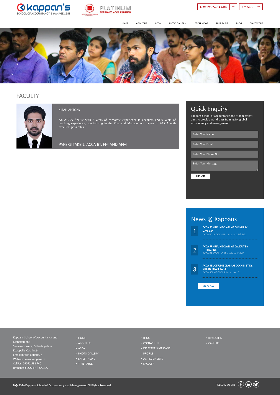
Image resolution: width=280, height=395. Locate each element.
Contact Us (256, 23)
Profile (148, 353)
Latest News (201, 23)
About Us (141, 23)
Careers (213, 343)
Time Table (222, 23)
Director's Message (156, 348)
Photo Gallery (177, 23)
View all (208, 286)
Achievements (153, 359)
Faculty (148, 364)
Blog (239, 23)
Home (124, 23)
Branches (215, 338)
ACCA (158, 23)
